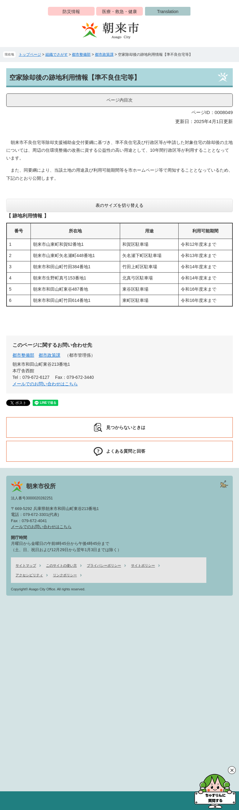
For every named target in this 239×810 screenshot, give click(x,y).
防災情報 (71, 11)
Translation (168, 11)
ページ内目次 (119, 100)
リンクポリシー (65, 575)
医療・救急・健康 (119, 11)
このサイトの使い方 (61, 565)
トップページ (30, 54)
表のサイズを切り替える (119, 205)
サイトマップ (26, 565)
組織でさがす (56, 54)
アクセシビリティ (29, 575)
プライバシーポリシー (104, 565)
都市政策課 (104, 54)
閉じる (232, 770)
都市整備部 (81, 54)
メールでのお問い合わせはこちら (45, 383)
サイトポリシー (143, 565)
